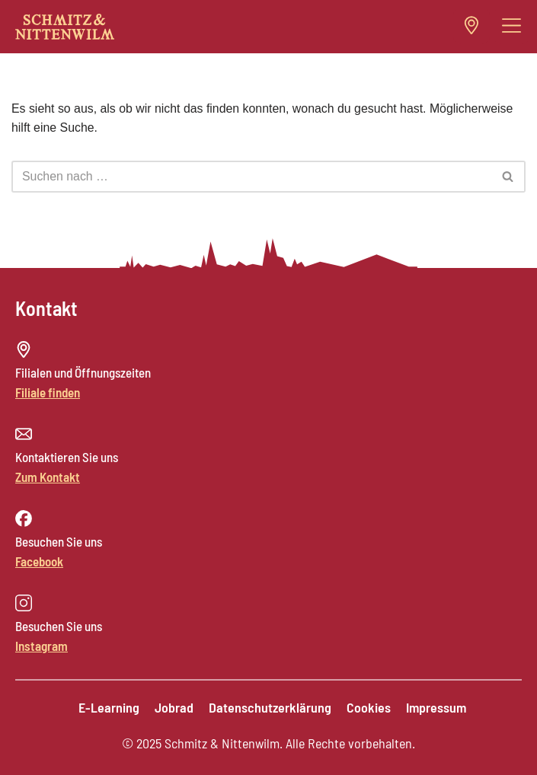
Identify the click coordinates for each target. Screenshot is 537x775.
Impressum (436, 707)
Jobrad (174, 707)
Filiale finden (47, 392)
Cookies (369, 707)
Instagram (41, 645)
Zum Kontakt (47, 476)
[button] (512, 26)
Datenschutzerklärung (270, 707)
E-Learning (108, 707)
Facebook (39, 561)
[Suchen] (251, 177)
